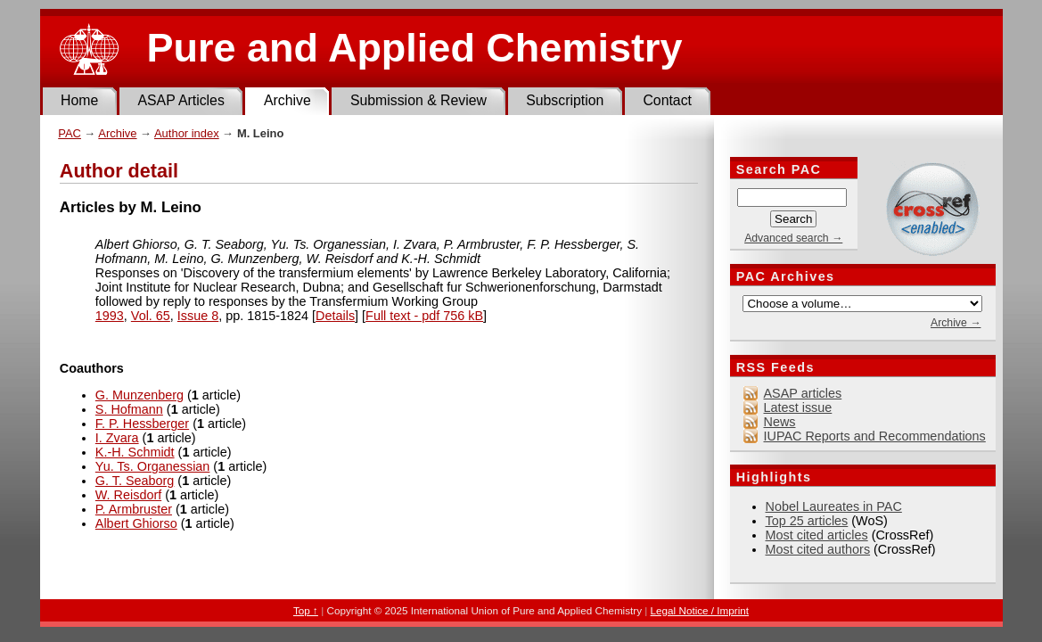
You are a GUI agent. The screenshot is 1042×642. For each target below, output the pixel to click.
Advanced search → (793, 238)
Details (335, 316)
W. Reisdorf (128, 495)
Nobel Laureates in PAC (834, 506)
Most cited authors (818, 549)
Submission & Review (418, 100)
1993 (109, 316)
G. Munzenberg (139, 395)
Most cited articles (817, 535)
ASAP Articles (180, 100)
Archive (287, 100)
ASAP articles (803, 393)
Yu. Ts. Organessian (152, 466)
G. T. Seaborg (135, 480)
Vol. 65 (150, 316)
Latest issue (798, 407)
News (780, 422)
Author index (186, 133)
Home (79, 100)
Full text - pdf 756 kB (424, 316)
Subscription (564, 100)
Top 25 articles (807, 521)
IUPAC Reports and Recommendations (875, 436)
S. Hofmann (129, 409)
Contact (667, 100)
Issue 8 (197, 316)
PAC (69, 133)
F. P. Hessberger (142, 423)
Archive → (955, 323)
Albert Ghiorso (136, 523)
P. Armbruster (133, 509)
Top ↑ (305, 610)
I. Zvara (117, 438)
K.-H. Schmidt (135, 452)
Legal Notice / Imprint (700, 610)
